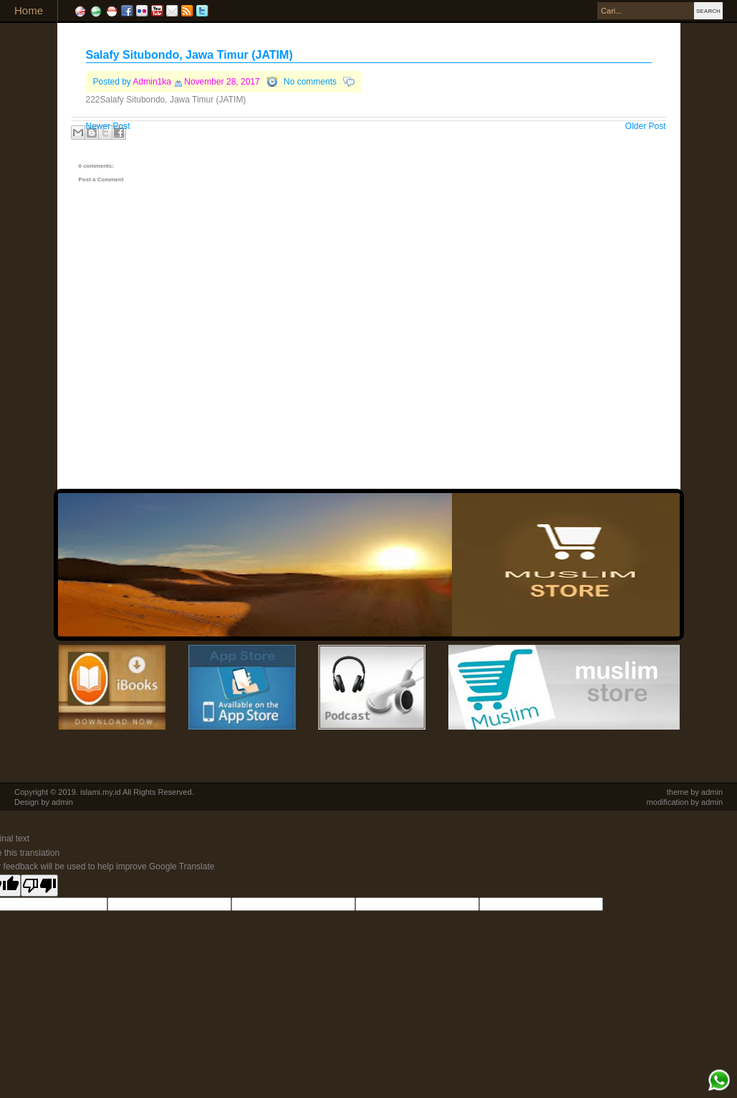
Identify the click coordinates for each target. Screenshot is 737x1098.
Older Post (645, 126)
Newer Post (108, 126)
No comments (310, 82)
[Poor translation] (39, 885)
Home (28, 10)
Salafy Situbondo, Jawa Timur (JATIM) (189, 55)
